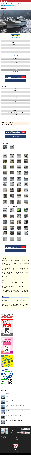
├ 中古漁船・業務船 (18, 435)
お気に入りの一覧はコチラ (15, 37)
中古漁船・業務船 (2, 5)
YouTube (12, 438)
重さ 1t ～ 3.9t (10, 5)
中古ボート (2, 390)
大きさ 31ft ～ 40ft (6, 5)
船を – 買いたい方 (13, 435)
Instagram (12, 440)
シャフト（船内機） (14, 5)
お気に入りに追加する (15, 35)
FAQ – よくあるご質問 (18, 438)
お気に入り (17, 440)
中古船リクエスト (13, 433)
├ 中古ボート (17, 433)
